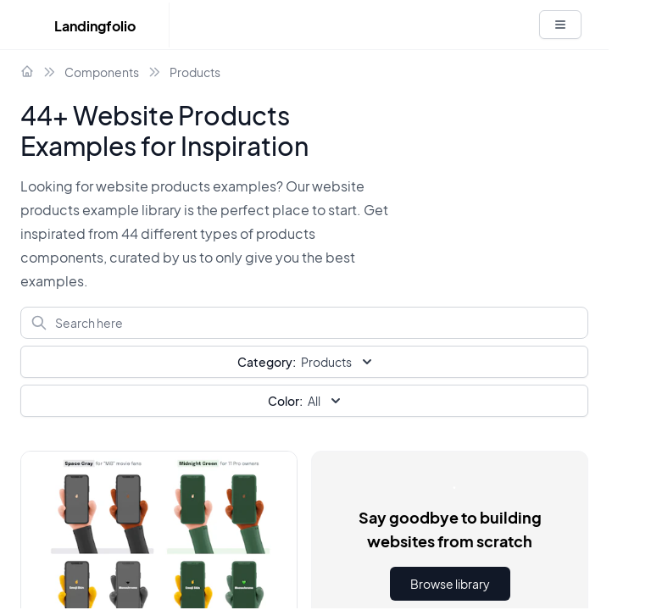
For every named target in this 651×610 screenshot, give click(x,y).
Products (195, 72)
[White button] (560, 24)
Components (101, 72)
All (306, 400)
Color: (285, 400)
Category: (266, 361)
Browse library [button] (450, 583)
